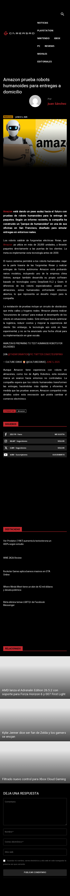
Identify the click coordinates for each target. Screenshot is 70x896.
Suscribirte (58, 454)
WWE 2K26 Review (12, 558)
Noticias (8, 116)
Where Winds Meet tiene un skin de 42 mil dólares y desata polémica (28, 588)
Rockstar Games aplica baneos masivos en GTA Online (26, 573)
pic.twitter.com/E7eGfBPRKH (46, 354)
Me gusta (60, 434)
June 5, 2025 (53, 362)
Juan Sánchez (57, 104)
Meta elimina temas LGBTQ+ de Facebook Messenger (24, 603)
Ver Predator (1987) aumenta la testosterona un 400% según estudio (27, 542)
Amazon (7, 211)
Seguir (61, 441)
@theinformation (18, 354)
